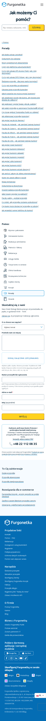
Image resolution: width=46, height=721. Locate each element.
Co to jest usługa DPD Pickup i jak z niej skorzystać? (21, 77)
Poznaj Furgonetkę (12, 607)
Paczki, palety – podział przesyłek (14, 198)
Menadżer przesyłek (12, 574)
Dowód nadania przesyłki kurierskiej (15, 190)
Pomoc (6, 42)
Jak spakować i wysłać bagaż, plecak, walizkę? (19, 104)
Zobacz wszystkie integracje (15, 686)
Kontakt (8, 534)
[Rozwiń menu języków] (40, 695)
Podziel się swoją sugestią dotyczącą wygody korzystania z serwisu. (23, 453)
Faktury (7, 585)
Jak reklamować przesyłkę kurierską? (15, 116)
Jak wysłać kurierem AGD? (11, 165)
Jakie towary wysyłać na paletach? (14, 194)
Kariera (7, 610)
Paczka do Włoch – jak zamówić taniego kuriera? (20, 133)
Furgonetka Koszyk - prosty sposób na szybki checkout (20, 495)
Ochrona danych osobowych (15, 555)
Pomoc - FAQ (10, 538)
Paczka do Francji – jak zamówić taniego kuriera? (20, 137)
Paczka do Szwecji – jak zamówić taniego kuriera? (21, 128)
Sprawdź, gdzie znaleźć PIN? (23, 439)
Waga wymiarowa (8, 182)
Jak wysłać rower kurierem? (12, 145)
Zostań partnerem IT (13, 632)
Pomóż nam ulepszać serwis (15, 559)
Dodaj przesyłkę (8, 473)
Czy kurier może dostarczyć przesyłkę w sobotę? (20, 206)
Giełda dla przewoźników (14, 635)
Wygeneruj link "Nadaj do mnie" (17, 592)
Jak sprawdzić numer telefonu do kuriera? (17, 210)
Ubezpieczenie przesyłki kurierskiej (15, 89)
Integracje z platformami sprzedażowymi (18, 505)
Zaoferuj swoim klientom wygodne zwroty (19, 500)
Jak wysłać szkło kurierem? (12, 161)
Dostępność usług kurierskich (16, 545)
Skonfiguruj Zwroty (12, 578)
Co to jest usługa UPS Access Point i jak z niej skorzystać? (19, 72)
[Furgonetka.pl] (13, 4)
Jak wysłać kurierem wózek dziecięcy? (16, 169)
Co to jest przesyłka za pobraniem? (15, 85)
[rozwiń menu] (42, 4)
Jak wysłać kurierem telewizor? (13, 149)
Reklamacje (9, 541)
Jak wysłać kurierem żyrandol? (13, 157)
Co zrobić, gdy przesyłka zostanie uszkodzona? (19, 202)
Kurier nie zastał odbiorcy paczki (14, 178)
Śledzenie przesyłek (12, 571)
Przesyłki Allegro (11, 588)
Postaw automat (11, 628)
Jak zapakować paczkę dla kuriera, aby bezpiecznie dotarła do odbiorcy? (21, 99)
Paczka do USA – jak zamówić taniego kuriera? (19, 141)
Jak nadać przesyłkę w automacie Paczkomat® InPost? (22, 108)
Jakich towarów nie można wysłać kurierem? (18, 94)
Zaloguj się (6, 316)
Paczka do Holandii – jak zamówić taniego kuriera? (21, 124)
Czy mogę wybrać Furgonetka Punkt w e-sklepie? (20, 112)
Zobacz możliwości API (13, 595)
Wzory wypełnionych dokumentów (15, 63)
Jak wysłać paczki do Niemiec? (13, 120)
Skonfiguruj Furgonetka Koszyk (16, 581)
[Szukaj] (15, 28)
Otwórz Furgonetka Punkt (14, 625)
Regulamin (9, 548)
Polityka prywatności (12, 552)
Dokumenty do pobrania (11, 59)
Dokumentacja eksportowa (12, 186)
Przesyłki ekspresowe (11, 477)
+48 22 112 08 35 (25, 443)
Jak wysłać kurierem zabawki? (13, 153)
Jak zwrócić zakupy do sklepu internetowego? (19, 173)
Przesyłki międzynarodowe (13, 481)
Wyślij (23, 416)
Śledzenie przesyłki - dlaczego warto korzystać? (20, 81)
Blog (6, 614)
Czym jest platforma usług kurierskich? (16, 67)
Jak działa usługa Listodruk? (12, 55)
